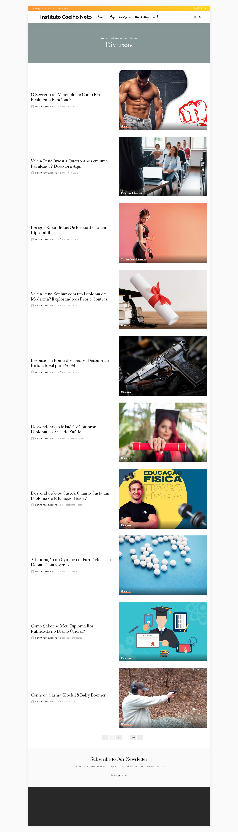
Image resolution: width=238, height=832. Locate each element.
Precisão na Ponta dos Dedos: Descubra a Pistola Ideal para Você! (71, 363)
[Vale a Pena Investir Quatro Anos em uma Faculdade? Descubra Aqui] (163, 166)
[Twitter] (192, 8)
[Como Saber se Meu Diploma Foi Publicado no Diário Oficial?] (163, 631)
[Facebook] (190, 8)
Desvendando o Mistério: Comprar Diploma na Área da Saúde (66, 429)
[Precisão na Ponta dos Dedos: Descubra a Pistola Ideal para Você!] (163, 366)
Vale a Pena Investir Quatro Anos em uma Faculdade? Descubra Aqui (67, 163)
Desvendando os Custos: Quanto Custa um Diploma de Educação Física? (69, 495)
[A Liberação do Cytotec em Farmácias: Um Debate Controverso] (163, 565)
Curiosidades (128, 259)
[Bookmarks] (195, 17)
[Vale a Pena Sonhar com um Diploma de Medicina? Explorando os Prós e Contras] (163, 299)
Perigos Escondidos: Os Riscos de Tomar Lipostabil (71, 230)
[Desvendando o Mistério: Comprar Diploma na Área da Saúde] (163, 432)
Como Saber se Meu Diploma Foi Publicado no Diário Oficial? (64, 628)
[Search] (205, 17)
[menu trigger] (35, 17)
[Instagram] (198, 8)
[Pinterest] (195, 8)
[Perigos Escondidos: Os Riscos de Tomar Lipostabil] (163, 233)
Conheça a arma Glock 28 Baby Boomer (71, 692)
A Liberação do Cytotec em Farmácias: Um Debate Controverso (70, 562)
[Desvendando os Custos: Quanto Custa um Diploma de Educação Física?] (163, 499)
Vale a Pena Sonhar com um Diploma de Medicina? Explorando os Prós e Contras (71, 297)
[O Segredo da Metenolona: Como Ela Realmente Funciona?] (163, 100)
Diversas (126, 126)
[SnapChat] (202, 8)
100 (133, 737)
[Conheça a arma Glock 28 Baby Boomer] (163, 698)
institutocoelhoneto (46, 106)
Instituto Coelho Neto (66, 17)
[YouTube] (205, 8)
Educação (137, 192)
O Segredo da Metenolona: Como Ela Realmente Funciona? (68, 97)
